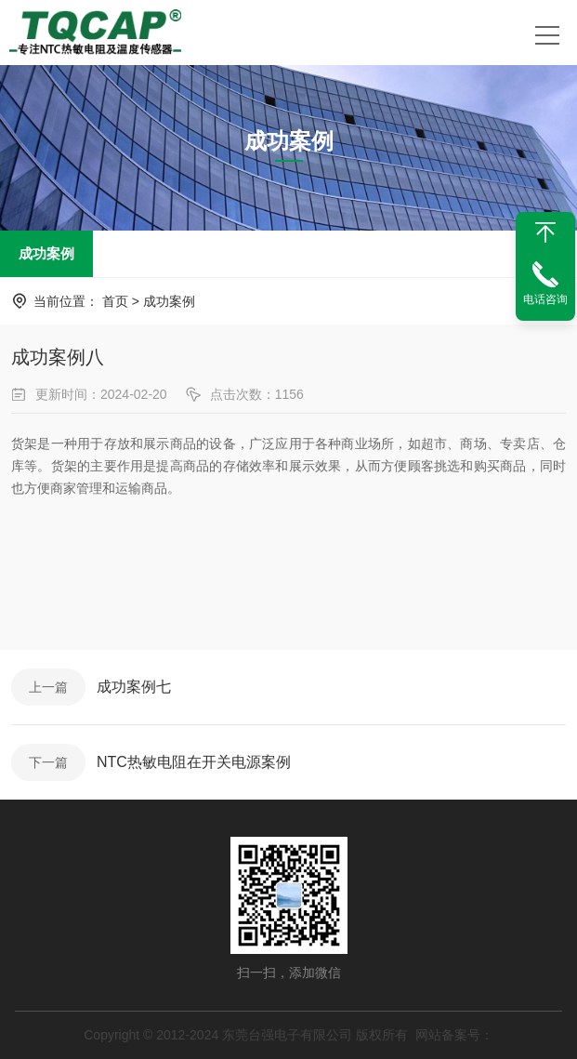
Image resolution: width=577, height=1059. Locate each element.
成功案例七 (134, 687)
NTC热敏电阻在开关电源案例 (194, 762)
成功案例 (46, 253)
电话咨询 (545, 299)
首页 (115, 301)
